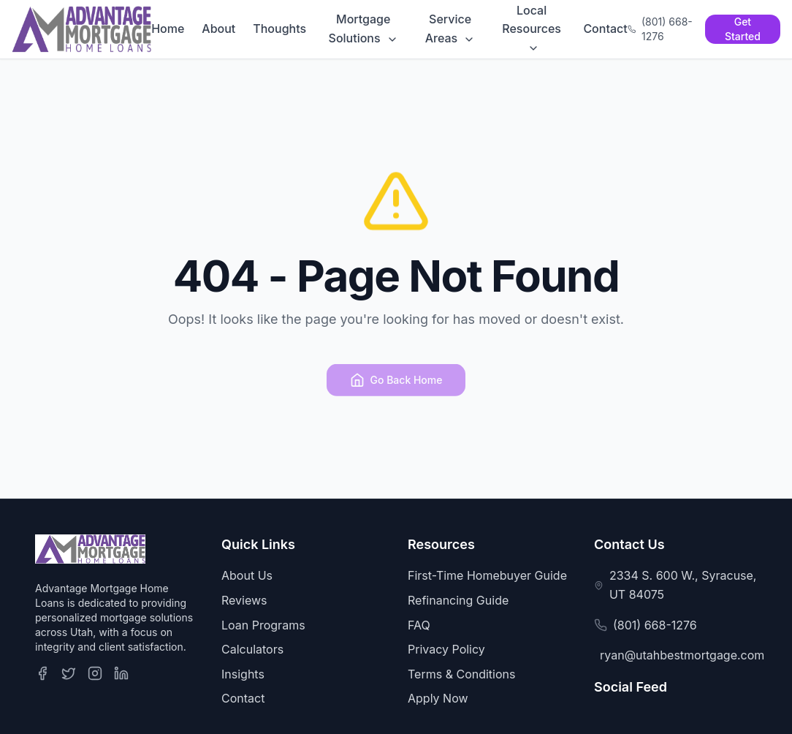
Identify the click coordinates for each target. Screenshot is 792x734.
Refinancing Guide (458, 600)
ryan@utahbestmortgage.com (682, 655)
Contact (605, 28)
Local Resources (531, 29)
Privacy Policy (446, 649)
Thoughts (279, 28)
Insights (242, 674)
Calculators (252, 649)
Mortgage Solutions (363, 28)
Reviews (244, 600)
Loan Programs (263, 625)
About (218, 28)
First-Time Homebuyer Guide (487, 575)
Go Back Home (396, 384)
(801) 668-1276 (655, 625)
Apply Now (438, 698)
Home (167, 28)
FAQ (419, 625)
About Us (247, 575)
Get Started (743, 28)
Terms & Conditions (461, 674)
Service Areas (450, 28)
